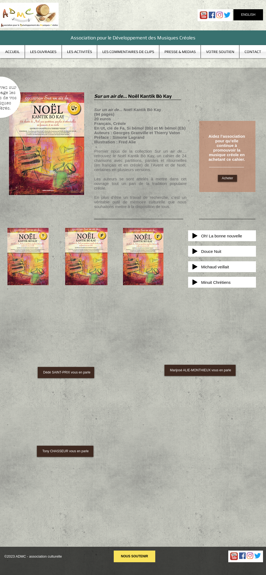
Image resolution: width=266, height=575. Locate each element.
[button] (43, 51)
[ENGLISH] (248, 14)
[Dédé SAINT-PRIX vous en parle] (66, 372)
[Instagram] (219, 15)
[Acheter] (227, 178)
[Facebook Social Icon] (212, 15)
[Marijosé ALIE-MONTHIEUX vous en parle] (200, 370)
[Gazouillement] (227, 15)
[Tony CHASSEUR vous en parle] (65, 451)
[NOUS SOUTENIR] (134, 556)
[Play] (194, 235)
